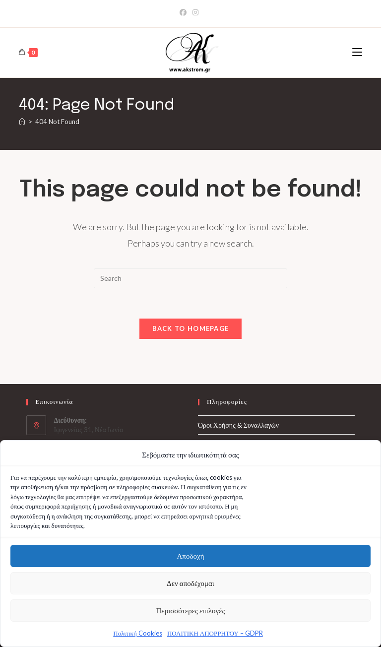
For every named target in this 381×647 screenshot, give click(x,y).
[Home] (22, 122)
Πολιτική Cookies (137, 635)
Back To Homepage (190, 328)
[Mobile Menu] (357, 52)
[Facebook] (185, 12)
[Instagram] (195, 12)
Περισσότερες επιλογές (190, 612)
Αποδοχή (190, 557)
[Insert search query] (190, 278)
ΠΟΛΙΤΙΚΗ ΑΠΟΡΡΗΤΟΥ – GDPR (215, 635)
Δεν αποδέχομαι (190, 585)
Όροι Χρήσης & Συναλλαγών (238, 425)
